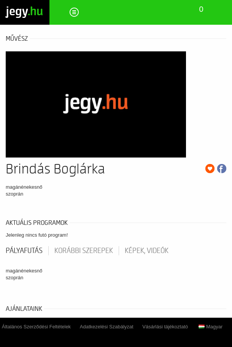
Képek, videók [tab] (146, 251)
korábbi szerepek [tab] (83, 251)
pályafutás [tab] (24, 251)
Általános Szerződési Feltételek (36, 326)
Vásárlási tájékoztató (165, 326)
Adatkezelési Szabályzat (106, 326)
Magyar (210, 326)
